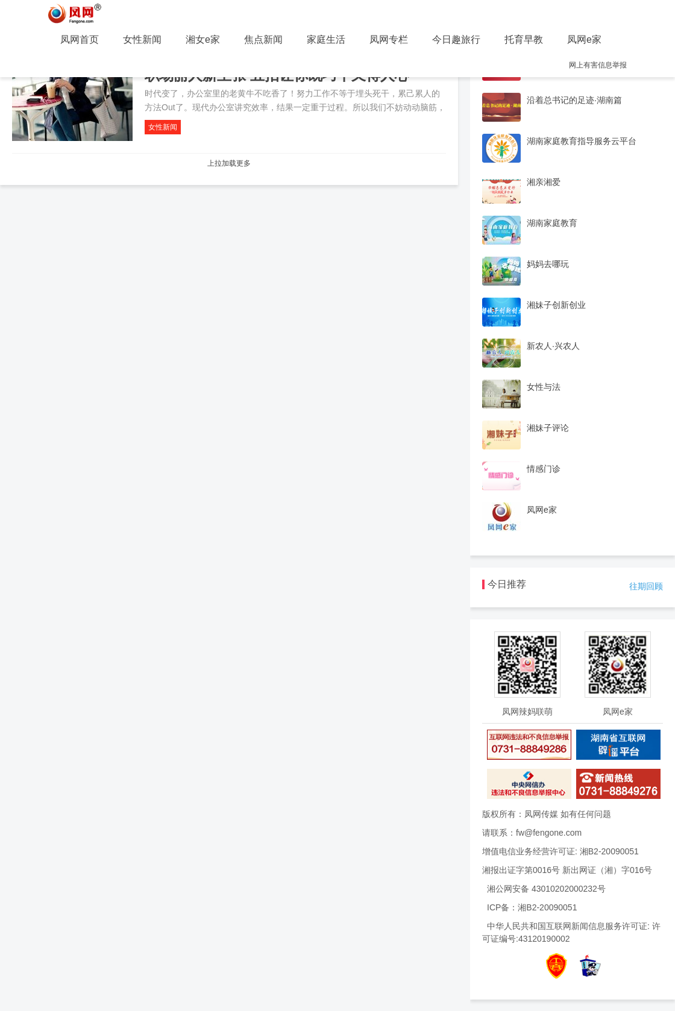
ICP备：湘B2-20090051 (532, 907)
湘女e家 (203, 39)
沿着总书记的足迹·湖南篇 (574, 100)
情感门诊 (543, 469)
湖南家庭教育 (552, 223)
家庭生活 (326, 39)
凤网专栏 (388, 39)
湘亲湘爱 (543, 182)
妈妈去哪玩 (548, 264)
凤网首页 (79, 39)
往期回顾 (646, 586)
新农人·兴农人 (553, 346)
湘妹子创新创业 (556, 305)
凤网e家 (584, 39)
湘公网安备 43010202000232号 (546, 889)
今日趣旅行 (456, 39)
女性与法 (543, 387)
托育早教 (523, 39)
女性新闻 (142, 39)
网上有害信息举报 (598, 65)
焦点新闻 (263, 39)
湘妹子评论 (548, 428)
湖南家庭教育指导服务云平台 (581, 141)
